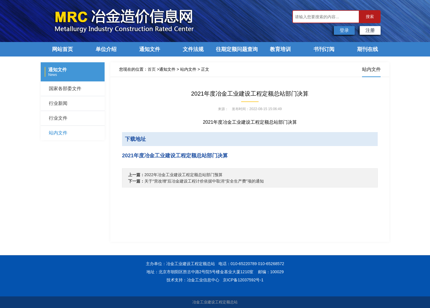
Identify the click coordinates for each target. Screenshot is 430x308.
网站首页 (62, 49)
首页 (152, 69)
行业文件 (58, 118)
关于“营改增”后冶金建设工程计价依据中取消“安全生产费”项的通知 (204, 181)
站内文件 (58, 132)
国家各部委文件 (65, 88)
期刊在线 (367, 49)
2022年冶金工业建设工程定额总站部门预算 (183, 174)
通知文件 (149, 49)
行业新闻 (58, 103)
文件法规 (193, 49)
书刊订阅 (323, 49)
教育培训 (280, 49)
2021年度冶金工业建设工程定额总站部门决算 (175, 155)
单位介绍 (106, 49)
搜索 (370, 16)
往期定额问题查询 (237, 49)
